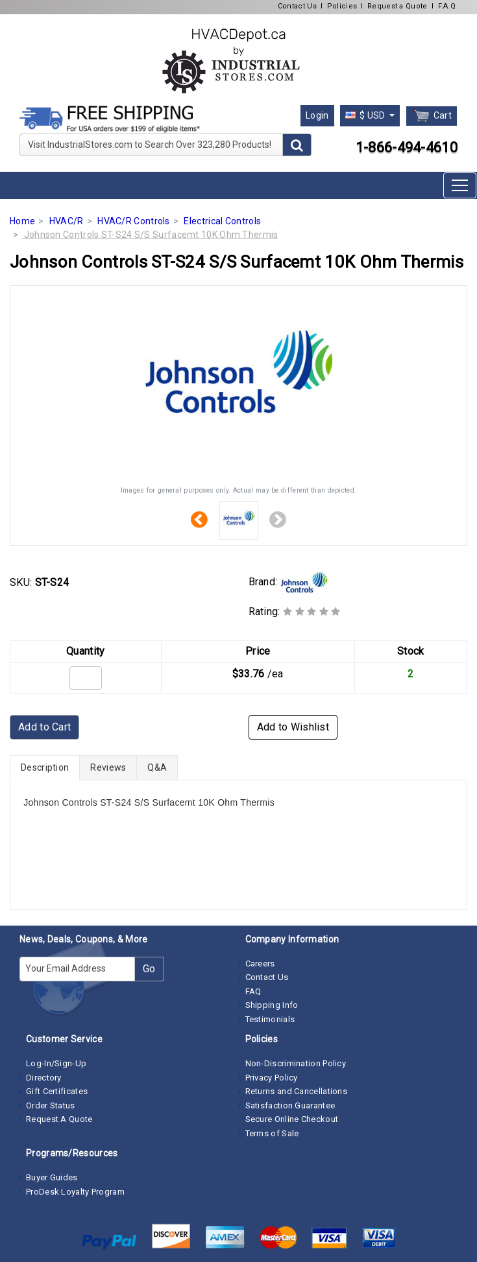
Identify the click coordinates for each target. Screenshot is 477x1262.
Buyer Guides (52, 1177)
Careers (260, 963)
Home (22, 221)
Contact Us (297, 6)
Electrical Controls (222, 221)
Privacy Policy (271, 1077)
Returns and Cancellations (296, 1091)
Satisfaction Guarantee (290, 1105)
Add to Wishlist (293, 727)
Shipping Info (272, 1005)
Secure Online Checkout (292, 1119)
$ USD (366, 115)
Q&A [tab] (157, 767)
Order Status (50, 1105)
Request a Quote (397, 6)
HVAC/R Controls (133, 221)
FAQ (253, 991)
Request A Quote (59, 1119)
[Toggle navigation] (459, 185)
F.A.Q (447, 6)
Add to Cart (44, 727)
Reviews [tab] (108, 767)
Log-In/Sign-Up (56, 1063)
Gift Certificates (57, 1091)
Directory (44, 1077)
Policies (342, 6)
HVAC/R (66, 221)
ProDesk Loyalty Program (75, 1192)
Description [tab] (45, 767)
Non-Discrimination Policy (296, 1063)
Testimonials (270, 1019)
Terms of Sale (272, 1133)
